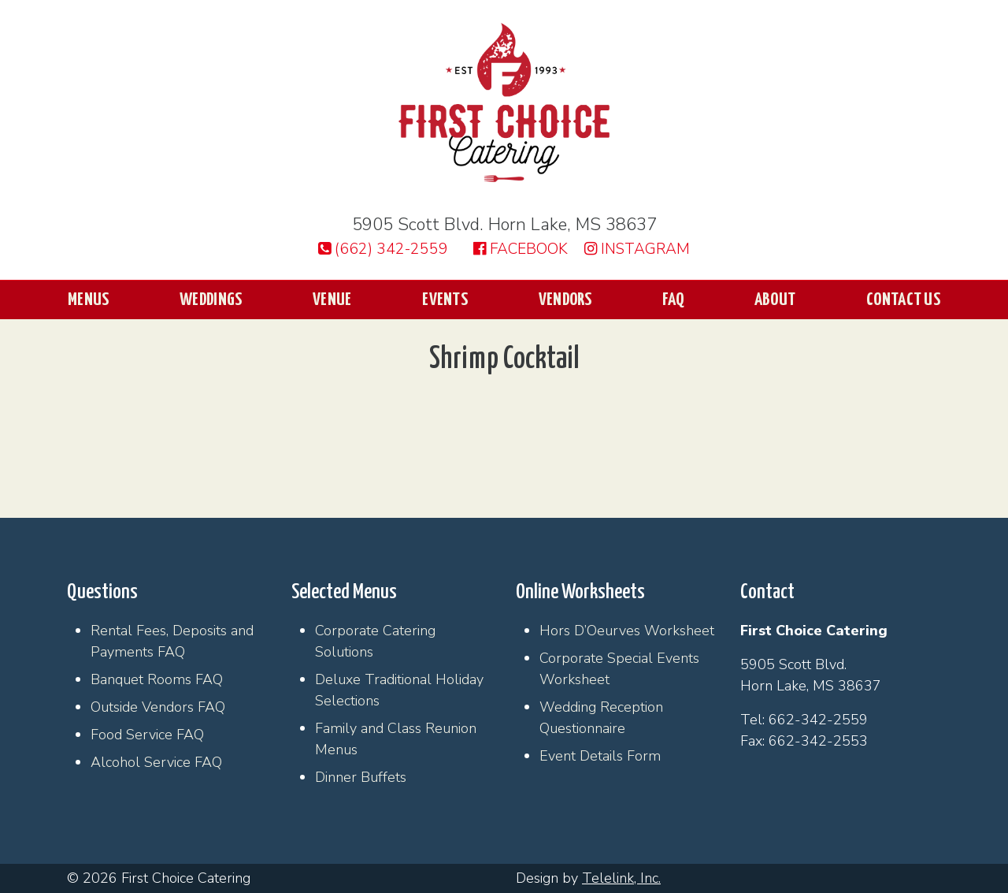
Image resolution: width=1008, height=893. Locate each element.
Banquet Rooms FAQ (157, 679)
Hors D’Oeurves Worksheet (626, 630)
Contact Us (903, 300)
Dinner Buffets (360, 777)
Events (445, 300)
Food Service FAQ (147, 734)
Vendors (565, 300)
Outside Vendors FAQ (158, 707)
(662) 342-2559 (383, 249)
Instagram (637, 249)
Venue (332, 300)
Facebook (520, 249)
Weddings (211, 300)
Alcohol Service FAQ (156, 762)
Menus (88, 300)
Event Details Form (600, 755)
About (775, 300)
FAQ (673, 300)
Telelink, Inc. (621, 878)
